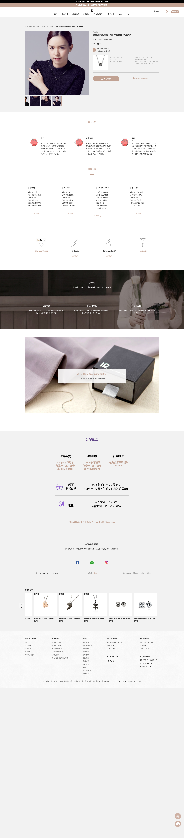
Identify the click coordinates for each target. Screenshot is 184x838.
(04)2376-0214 (144, 642)
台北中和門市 (112, 639)
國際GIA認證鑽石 (41, 251)
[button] (92, 527)
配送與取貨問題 (57, 648)
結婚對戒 (75, 14)
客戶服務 (111, 14)
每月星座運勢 (87, 645)
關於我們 (46, 681)
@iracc (95, 573)
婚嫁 (84, 667)
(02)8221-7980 (111, 642)
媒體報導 (86, 652)
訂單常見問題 (56, 645)
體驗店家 (86, 658)
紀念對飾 (86, 14)
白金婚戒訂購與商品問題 (60, 658)
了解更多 (75, 256)
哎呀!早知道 (87, 670)
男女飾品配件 (98, 14)
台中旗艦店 (144, 639)
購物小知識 (55, 655)
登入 (157, 12)
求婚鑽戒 (65, 14)
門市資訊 (175, 11)
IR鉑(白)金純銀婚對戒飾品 (137, 573)
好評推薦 (86, 655)
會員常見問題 (56, 642)
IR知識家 (86, 642)
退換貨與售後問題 (58, 652)
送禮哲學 (86, 661)
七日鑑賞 (62, 681)
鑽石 (55, 14)
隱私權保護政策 (94, 681)
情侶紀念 (86, 664)
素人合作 (85, 681)
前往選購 (36, 213)
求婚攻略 (86, 673)
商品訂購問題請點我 (140, 78)
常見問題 (54, 681)
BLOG (121, 14)
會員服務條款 (106, 681)
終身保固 (143, 251)
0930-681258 (154, 642)
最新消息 (86, 648)
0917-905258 (121, 642)
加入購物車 (106, 79)
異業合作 (77, 681)
